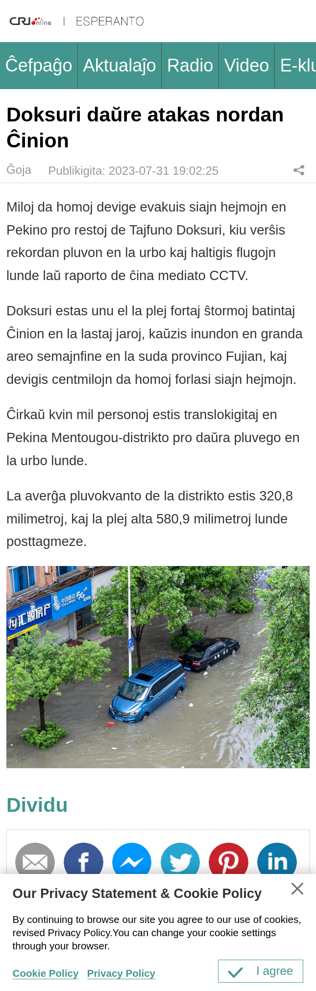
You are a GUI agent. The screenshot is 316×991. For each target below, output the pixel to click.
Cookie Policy (46, 973)
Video (246, 65)
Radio (190, 65)
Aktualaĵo (119, 65)
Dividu (299, 170)
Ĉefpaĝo (38, 65)
